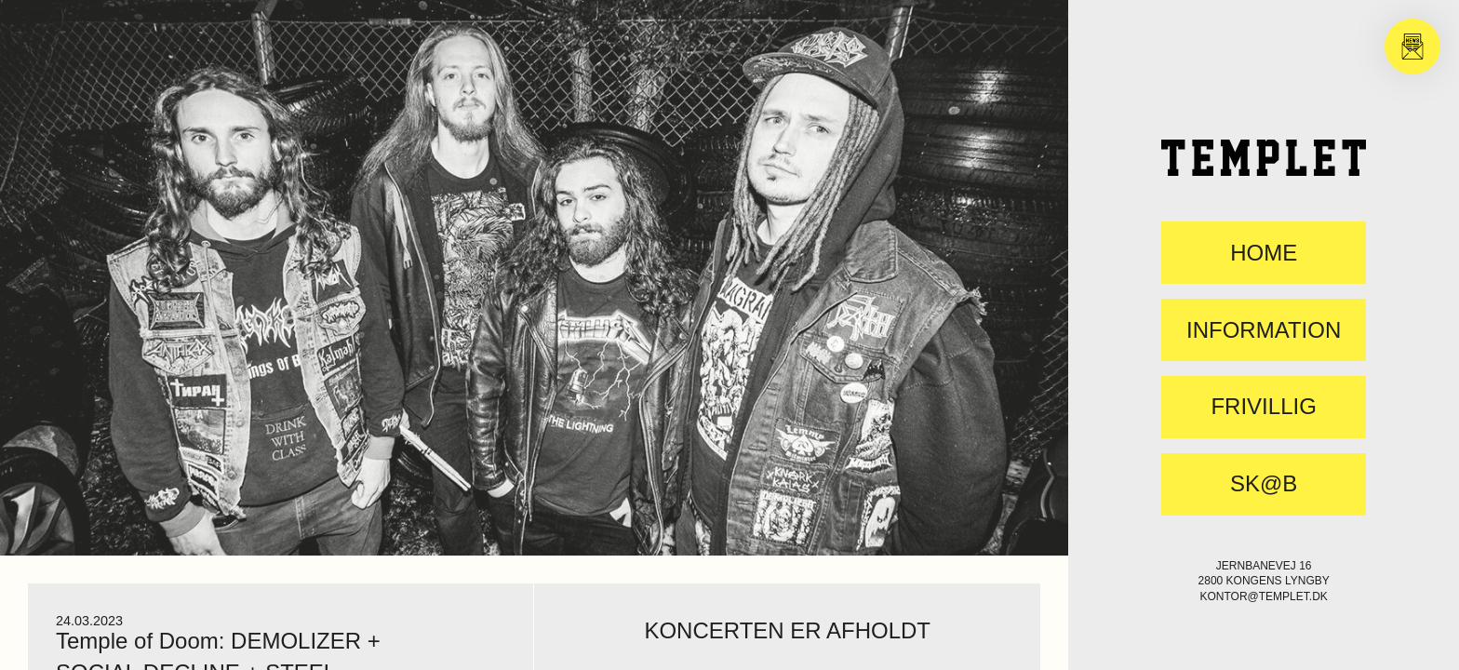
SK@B (1263, 484)
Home (1263, 253)
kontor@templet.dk (1263, 596)
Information (1263, 330)
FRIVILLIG (1263, 406)
